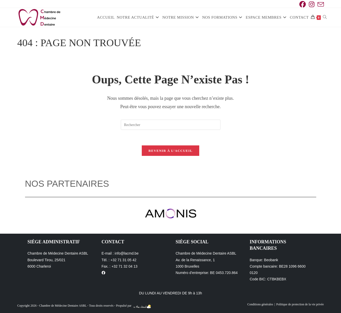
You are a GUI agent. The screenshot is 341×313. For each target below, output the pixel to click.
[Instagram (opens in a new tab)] (311, 4)
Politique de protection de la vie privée (300, 304)
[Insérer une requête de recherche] (170, 125)
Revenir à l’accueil (170, 151)
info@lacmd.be (127, 253)
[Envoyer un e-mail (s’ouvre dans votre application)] (320, 4)
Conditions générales (260, 304)
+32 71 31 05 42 (124, 260)
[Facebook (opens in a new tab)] (302, 4)
